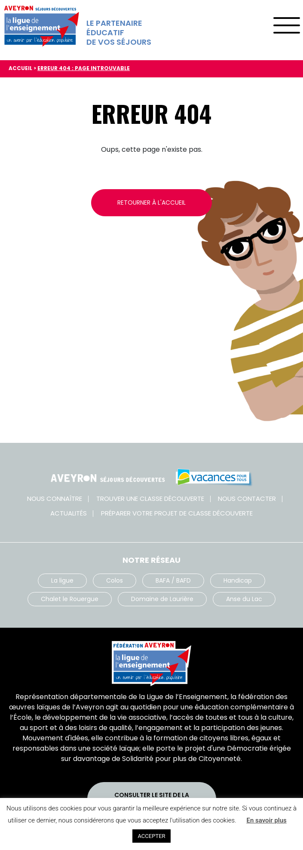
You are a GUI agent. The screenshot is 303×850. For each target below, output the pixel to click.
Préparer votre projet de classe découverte (177, 513)
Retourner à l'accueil (151, 202)
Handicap (237, 580)
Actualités (68, 513)
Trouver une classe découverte (150, 498)
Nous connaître (54, 498)
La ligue (62, 580)
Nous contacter (247, 498)
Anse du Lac (244, 599)
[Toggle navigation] (286, 23)
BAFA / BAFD (173, 580)
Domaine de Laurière (162, 599)
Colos (114, 580)
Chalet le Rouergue (69, 599)
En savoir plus (266, 820)
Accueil (20, 68)
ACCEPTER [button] (151, 836)
